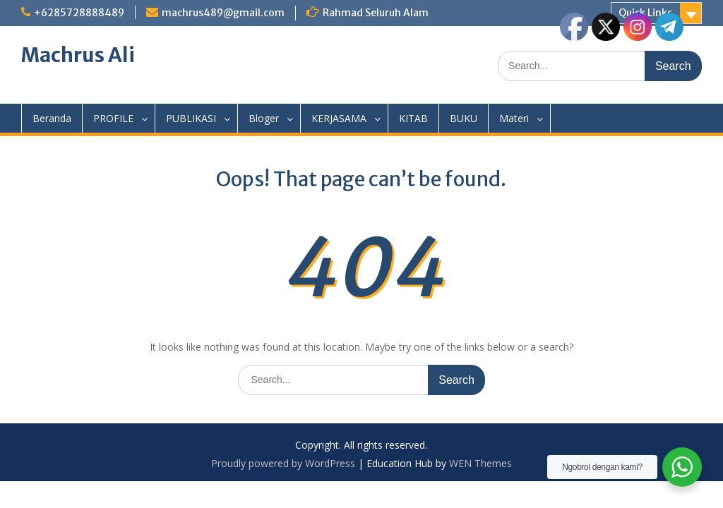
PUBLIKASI (191, 118)
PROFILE (113, 118)
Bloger (264, 118)
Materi (514, 118)
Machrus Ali (78, 55)
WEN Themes (480, 463)
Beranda (51, 118)
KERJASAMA (338, 118)
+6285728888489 (79, 12)
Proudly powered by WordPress (283, 463)
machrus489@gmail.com (223, 12)
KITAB (413, 118)
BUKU (463, 118)
